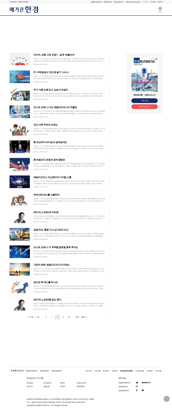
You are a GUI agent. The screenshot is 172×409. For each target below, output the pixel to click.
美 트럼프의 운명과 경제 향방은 (49, 159)
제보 (145, 2)
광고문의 (106, 371)
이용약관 (114, 371)
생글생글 (46, 386)
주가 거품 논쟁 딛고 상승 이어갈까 (50, 89)
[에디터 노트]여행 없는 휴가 (47, 299)
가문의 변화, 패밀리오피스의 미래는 (51, 264)
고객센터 (149, 371)
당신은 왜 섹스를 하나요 (45, 282)
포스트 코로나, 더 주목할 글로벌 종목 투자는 (55, 247)
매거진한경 (13, 2)
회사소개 (89, 371)
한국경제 (30, 383)
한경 (96, 2)
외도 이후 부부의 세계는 (45, 124)
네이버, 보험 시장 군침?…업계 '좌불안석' (54, 54)
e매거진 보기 (144, 107)
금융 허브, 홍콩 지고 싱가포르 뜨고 (50, 229)
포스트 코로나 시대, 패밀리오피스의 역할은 (55, 107)
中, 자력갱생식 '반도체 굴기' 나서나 (51, 72)
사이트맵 (158, 371)
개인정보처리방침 (126, 371)
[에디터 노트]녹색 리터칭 (46, 212)
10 (68, 317)
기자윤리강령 (139, 371)
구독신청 (153, 2)
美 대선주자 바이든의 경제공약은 (50, 142)
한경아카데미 (81, 383)
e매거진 (159, 2)
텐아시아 (30, 386)
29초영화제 (81, 386)
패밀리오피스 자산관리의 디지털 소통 (52, 177)
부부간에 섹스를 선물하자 (46, 194)
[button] (159, 10)
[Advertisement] (86, 34)
